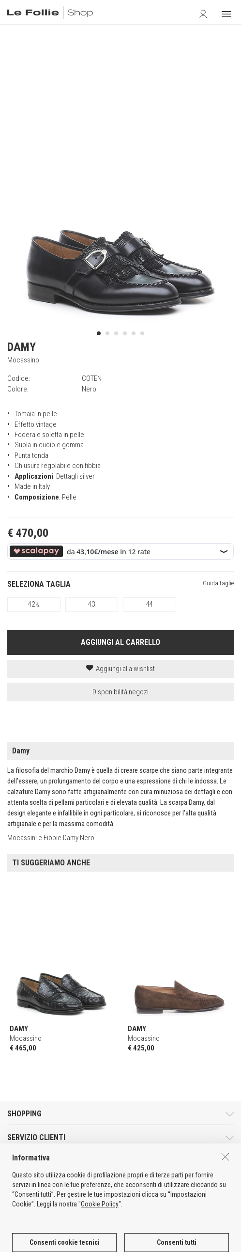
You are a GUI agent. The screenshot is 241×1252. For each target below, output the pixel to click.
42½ (34, 604)
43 (91, 604)
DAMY (21, 347)
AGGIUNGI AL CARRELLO (120, 642)
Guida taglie (218, 583)
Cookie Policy (100, 1230)
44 (149, 604)
